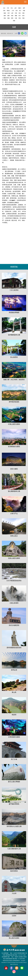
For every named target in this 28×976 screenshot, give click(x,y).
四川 (20, 15)
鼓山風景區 (14, 357)
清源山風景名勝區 (14, 558)
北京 (4, 8)
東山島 (14, 692)
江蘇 (16, 10)
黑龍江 (8, 10)
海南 (12, 15)
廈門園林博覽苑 (14, 804)
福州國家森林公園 (14, 335)
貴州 (23, 15)
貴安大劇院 (14, 469)
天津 (8, 8)
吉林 (4, 10)
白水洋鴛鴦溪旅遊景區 (14, 580)
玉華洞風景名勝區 (14, 737)
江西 (8, 13)
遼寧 (24, 8)
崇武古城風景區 (14, 625)
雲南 (5, 18)
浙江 (20, 10)
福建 (5, 13)
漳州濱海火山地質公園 (14, 826)
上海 (13, 10)
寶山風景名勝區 (14, 938)
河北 (12, 8)
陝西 (12, 18)
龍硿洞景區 (14, 871)
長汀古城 (14, 759)
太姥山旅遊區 (14, 603)
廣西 (8, 15)
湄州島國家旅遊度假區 (14, 647)
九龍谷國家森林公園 (14, 849)
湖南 (23, 13)
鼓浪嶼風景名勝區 (14, 446)
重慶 (16, 15)
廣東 (5, 15)
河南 (16, 13)
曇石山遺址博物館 (14, 781)
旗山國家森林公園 (14, 491)
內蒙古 (19, 8)
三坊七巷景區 (14, 290)
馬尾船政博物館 (14, 312)
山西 (15, 8)
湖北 (20, 13)
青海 (20, 18)
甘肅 (16, 18)
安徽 (24, 10)
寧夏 (23, 18)
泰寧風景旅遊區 (14, 402)
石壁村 (14, 916)
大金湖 (14, 893)
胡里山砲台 (14, 536)
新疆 (14, 20)
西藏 (8, 18)
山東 (12, 13)
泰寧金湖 (14, 670)
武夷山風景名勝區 (14, 424)
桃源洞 (14, 714)
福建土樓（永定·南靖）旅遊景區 (14, 379)
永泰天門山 (14, 513)
